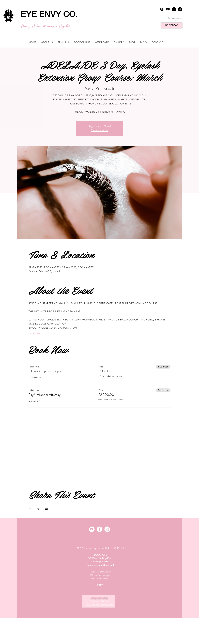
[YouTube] (168, 9)
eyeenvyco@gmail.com (100, 571)
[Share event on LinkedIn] (46, 509)
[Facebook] (99, 529)
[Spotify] (162, 9)
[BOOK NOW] (171, 25)
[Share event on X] (38, 509)
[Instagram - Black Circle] (180, 9)
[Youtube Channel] (92, 529)
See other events (99, 130)
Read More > (35, 333)
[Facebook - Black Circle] (174, 9)
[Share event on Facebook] (30, 509)
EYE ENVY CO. (49, 14)
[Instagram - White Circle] (107, 529)
